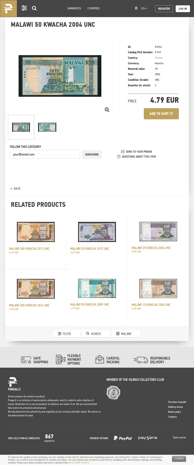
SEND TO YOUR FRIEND (139, 151)
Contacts (172, 416)
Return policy (174, 411)
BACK (17, 188)
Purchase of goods (177, 401)
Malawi (159, 58)
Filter (67, 334)
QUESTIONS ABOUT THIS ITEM (139, 156)
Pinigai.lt (8, 8)
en (144, 8)
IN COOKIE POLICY (79, 462)
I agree (179, 458)
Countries (94, 8)
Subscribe (92, 154)
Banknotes (74, 8)
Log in (183, 8)
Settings (24, 13)
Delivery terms (175, 406)
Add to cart (161, 113)
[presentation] (38, 166)
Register (164, 8)
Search (34, 14)
